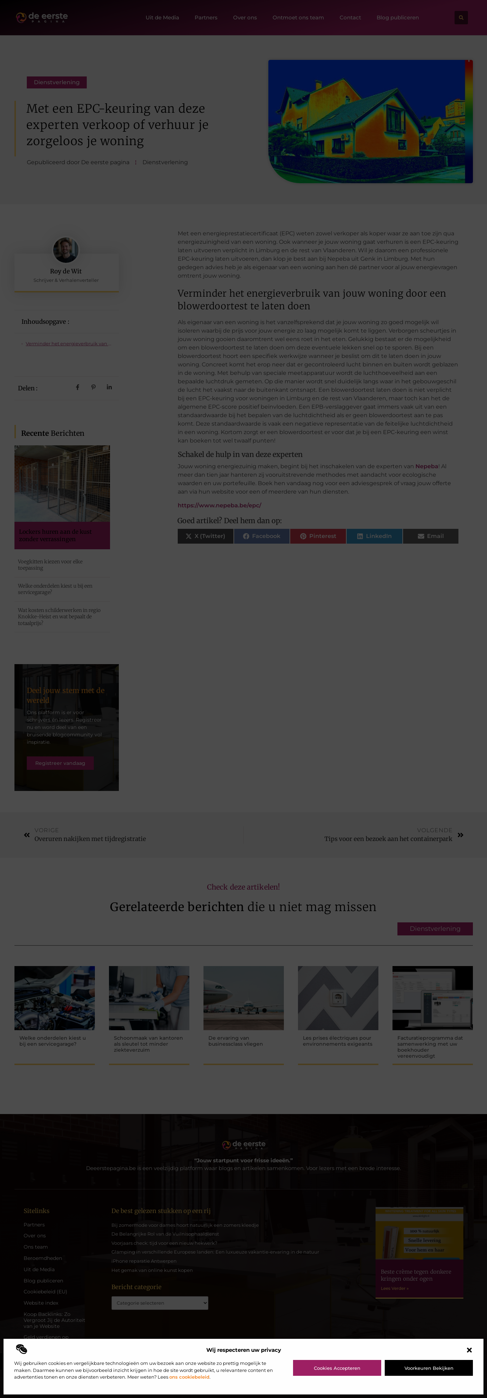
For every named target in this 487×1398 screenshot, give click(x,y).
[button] (469, 1350)
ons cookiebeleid (189, 1377)
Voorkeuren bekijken (428, 1368)
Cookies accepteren (337, 1368)
